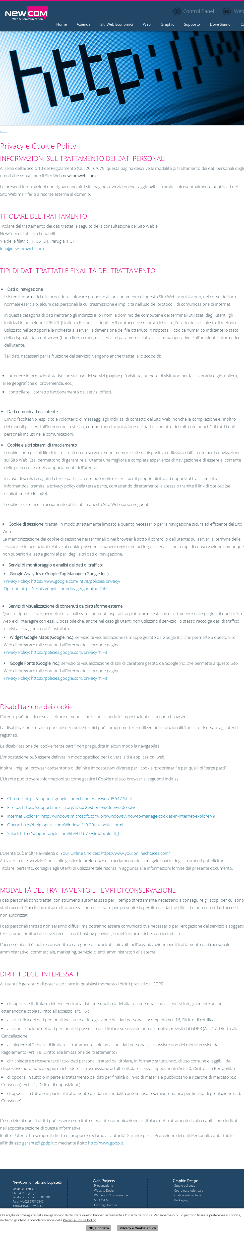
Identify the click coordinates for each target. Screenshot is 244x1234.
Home (61, 24)
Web (147, 24)
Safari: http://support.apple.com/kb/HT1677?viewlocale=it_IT (64, 833)
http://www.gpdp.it (105, 1143)
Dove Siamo (220, 24)
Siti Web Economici (116, 24)
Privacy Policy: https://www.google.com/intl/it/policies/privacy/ (62, 581)
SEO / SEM (101, 1200)
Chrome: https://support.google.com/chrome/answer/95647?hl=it (69, 798)
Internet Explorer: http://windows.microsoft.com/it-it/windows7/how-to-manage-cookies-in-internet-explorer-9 (111, 816)
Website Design (104, 1190)
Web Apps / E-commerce (111, 1195)
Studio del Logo (184, 1185)
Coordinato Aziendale (188, 1190)
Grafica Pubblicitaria (187, 1195)
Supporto (192, 24)
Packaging (180, 1200)
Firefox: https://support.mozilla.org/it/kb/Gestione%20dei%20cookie (71, 807)
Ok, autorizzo (99, 1229)
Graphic (167, 24)
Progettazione (103, 1185)
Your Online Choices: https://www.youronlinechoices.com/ (115, 853)
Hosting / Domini (105, 1205)
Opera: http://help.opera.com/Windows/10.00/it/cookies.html (65, 825)
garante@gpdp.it (38, 1143)
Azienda (83, 24)
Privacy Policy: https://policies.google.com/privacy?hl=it (55, 652)
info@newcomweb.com (22, 248)
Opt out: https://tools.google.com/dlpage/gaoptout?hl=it (57, 588)
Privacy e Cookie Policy (138, 1229)
